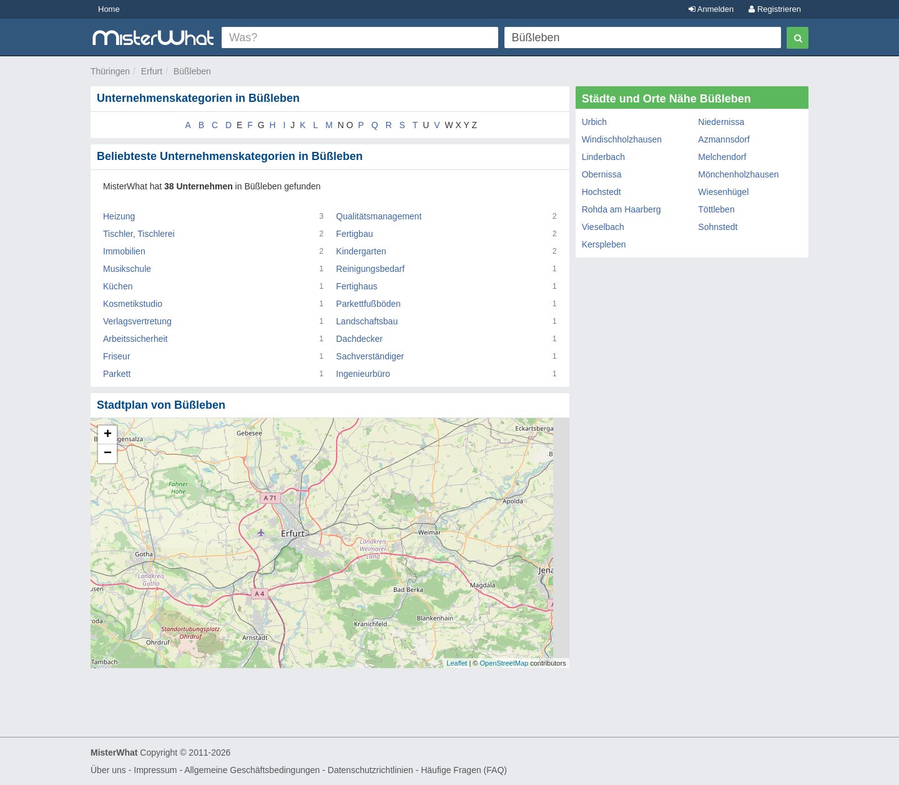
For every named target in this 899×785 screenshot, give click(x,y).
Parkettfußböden (368, 304)
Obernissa (602, 174)
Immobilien (124, 251)
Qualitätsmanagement (378, 216)
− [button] (108, 453)
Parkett (116, 374)
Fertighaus (356, 286)
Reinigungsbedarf (370, 269)
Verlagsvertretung (137, 321)
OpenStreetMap (503, 663)
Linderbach (603, 157)
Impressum (155, 770)
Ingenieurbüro (363, 374)
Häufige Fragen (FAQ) (464, 770)
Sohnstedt (717, 227)
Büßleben (192, 71)
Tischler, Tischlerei (139, 234)
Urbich (594, 122)
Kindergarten (361, 251)
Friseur (116, 356)
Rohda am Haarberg (621, 209)
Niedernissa (721, 122)
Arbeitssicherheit (135, 339)
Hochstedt (601, 192)
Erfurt (151, 71)
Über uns (108, 770)
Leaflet (456, 663)
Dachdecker (359, 339)
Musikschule (127, 269)
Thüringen (110, 71)
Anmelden (711, 9)
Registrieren (775, 9)
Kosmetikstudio (132, 304)
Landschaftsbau (367, 321)
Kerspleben (604, 244)
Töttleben (716, 209)
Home (109, 9)
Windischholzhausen (622, 139)
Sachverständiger (370, 356)
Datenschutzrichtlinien (370, 770)
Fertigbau (354, 234)
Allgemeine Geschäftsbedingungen (252, 770)
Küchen (117, 286)
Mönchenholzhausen (738, 174)
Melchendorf (722, 157)
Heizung (119, 216)
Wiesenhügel (723, 192)
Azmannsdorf (723, 139)
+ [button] (108, 435)
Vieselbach (603, 227)
